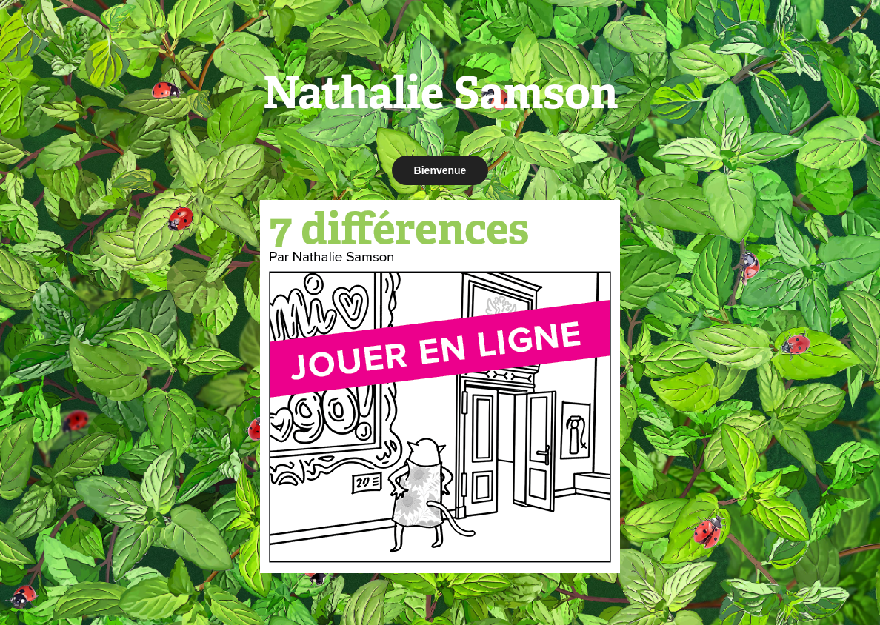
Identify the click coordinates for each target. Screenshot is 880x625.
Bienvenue (440, 170)
